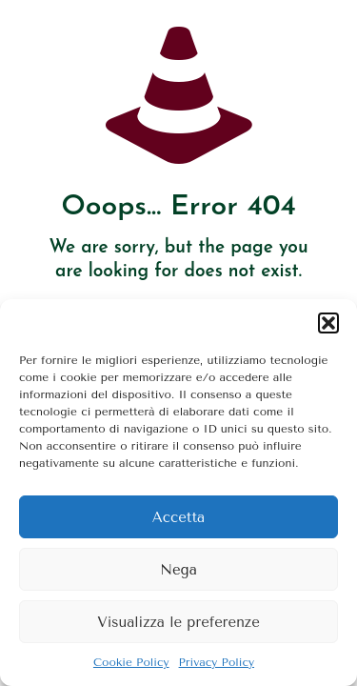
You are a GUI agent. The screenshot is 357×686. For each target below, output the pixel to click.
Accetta (178, 517)
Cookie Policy (131, 662)
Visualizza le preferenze (178, 622)
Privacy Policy (216, 662)
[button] (328, 323)
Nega (178, 569)
